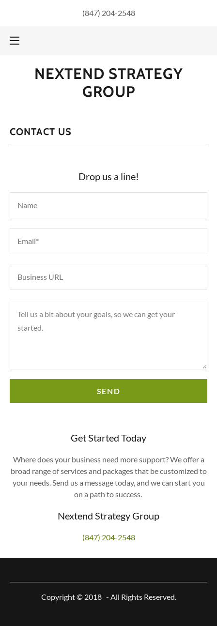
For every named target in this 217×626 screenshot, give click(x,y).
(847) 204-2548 (108, 12)
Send (108, 391)
